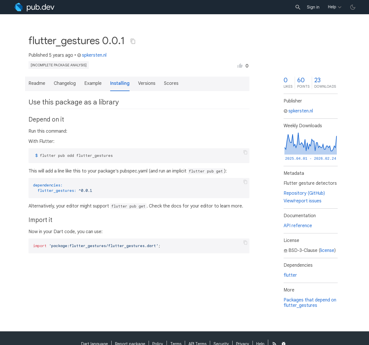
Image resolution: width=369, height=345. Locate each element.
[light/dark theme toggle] (352, 7)
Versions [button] (146, 83)
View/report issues (302, 201)
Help (332, 6)
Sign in (313, 7)
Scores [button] (171, 83)
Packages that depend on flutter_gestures (310, 302)
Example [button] (93, 83)
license (327, 250)
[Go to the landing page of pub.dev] (34, 7)
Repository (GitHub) (304, 193)
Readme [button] (36, 83)
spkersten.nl (91, 55)
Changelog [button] (65, 83)
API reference (298, 226)
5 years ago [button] (61, 55)
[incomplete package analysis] (59, 65)
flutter (290, 275)
